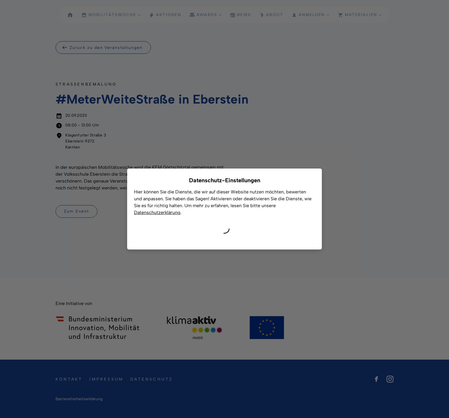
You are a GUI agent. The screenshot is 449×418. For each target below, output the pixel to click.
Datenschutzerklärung (157, 212)
